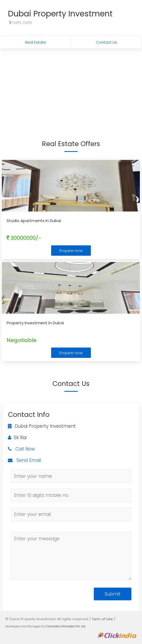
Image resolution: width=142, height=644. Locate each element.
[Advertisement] (71, 88)
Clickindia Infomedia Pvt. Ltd (65, 626)
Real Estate (35, 42)
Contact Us (106, 42)
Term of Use (102, 619)
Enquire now (71, 250)
